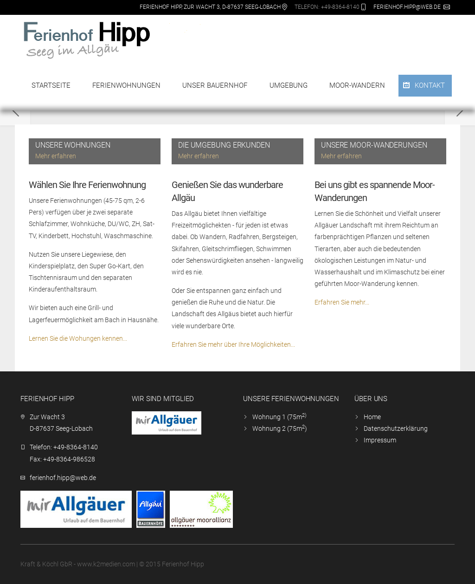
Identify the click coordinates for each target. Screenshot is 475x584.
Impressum (380, 440)
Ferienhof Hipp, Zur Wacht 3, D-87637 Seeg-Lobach (210, 7)
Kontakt (430, 85)
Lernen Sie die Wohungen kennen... (78, 338)
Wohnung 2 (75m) (279, 428)
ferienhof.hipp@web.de (407, 7)
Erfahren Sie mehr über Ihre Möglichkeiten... (233, 344)
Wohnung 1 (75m (279, 417)
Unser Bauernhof (214, 85)
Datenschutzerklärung (396, 428)
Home (372, 417)
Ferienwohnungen (126, 85)
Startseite (51, 85)
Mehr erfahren (55, 156)
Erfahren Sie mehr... (342, 302)
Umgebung (289, 85)
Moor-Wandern (357, 85)
